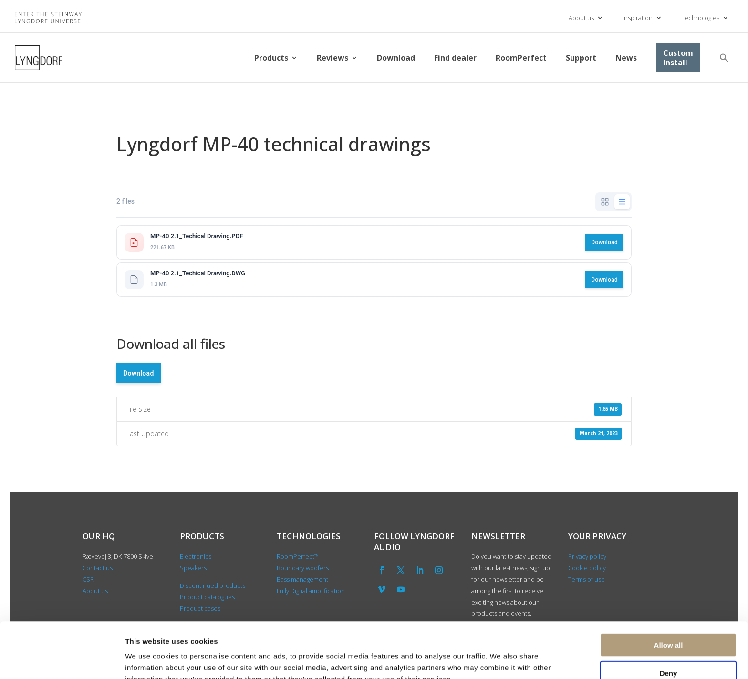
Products (271, 57)
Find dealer (455, 57)
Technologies (700, 17)
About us (581, 17)
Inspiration (638, 17)
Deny (668, 623)
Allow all (668, 595)
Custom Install (678, 58)
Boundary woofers (303, 568)
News (626, 57)
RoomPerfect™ (298, 556)
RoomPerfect (521, 57)
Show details (500, 660)
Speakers (193, 568)
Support (581, 57)
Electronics (195, 556)
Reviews (332, 57)
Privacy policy (587, 556)
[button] (724, 57)
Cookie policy (587, 568)
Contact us (98, 568)
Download (396, 57)
